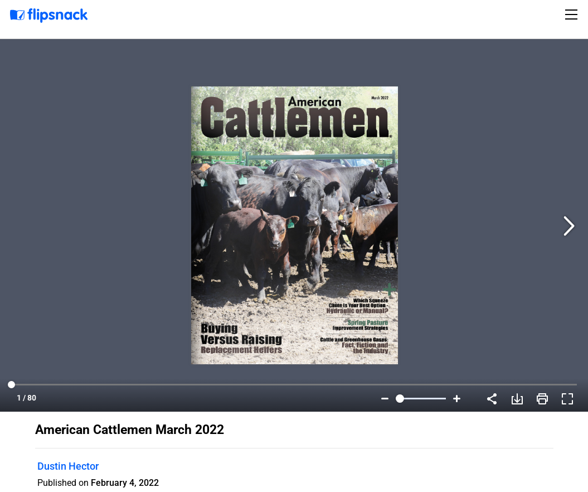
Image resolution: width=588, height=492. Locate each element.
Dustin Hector (68, 466)
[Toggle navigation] (573, 14)
